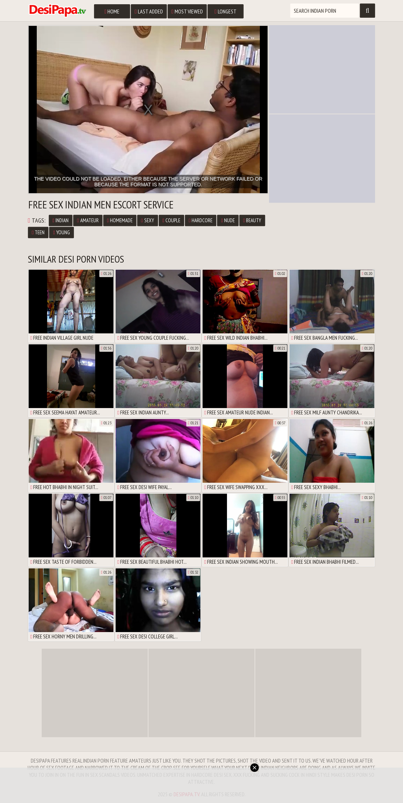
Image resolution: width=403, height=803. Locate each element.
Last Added (149, 11)
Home (111, 11)
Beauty (252, 220)
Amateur (87, 220)
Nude (227, 220)
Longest (225, 11)
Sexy (147, 220)
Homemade (120, 220)
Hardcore (200, 220)
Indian (61, 220)
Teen (38, 232)
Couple (171, 220)
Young (61, 232)
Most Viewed (187, 11)
